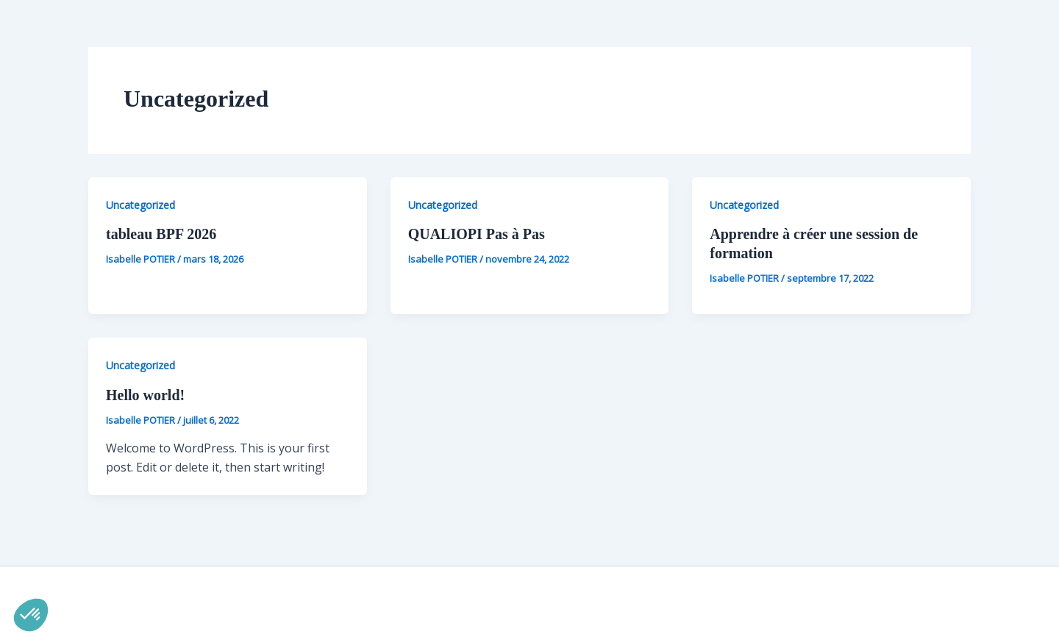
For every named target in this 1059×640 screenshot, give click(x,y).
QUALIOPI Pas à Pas (476, 234)
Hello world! (145, 395)
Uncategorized (140, 205)
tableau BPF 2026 (161, 234)
